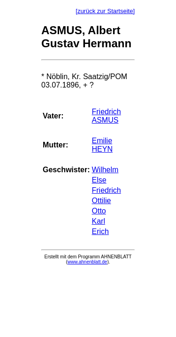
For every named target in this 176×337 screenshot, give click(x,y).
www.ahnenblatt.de (87, 261)
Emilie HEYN (102, 145)
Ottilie (101, 201)
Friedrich (106, 190)
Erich (100, 231)
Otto (99, 211)
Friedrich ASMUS (106, 116)
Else (99, 180)
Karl (98, 221)
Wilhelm (105, 170)
